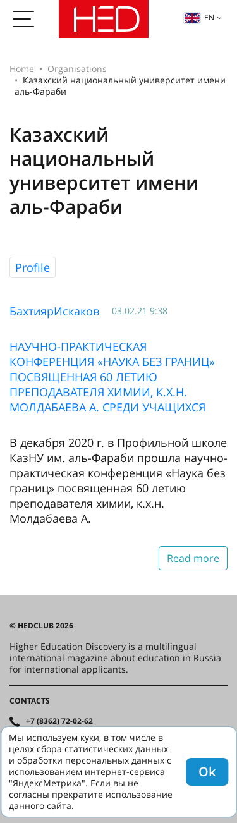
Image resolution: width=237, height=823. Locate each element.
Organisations (77, 69)
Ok (207, 771)
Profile (32, 267)
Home (21, 69)
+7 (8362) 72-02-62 (59, 721)
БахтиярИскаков (54, 311)
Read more (193, 558)
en (199, 17)
